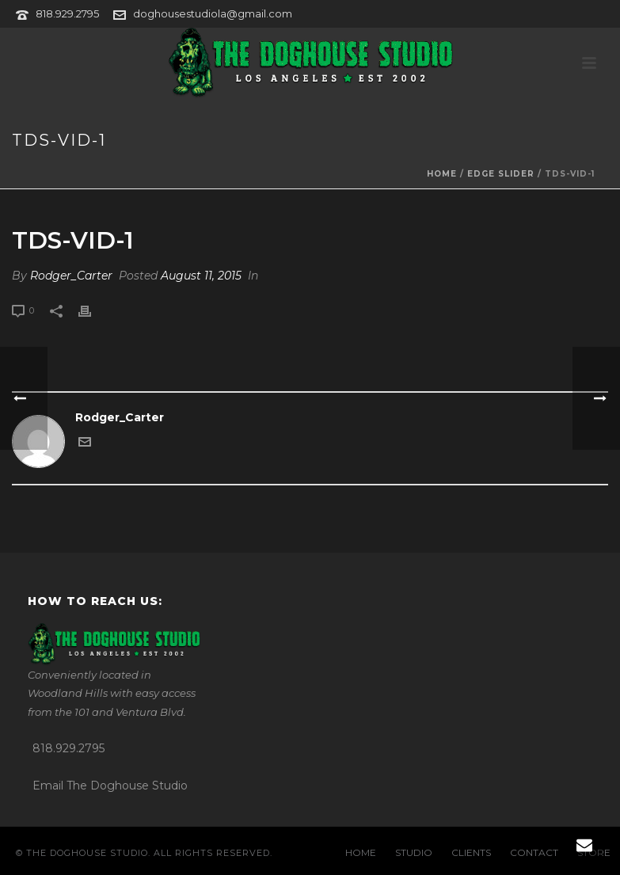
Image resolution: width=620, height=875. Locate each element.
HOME (360, 852)
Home (442, 174)
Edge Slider (500, 174)
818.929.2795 (67, 13)
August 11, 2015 (201, 275)
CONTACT (534, 852)
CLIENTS (471, 852)
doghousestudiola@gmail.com (212, 13)
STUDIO (413, 852)
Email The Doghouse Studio (110, 785)
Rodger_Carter (71, 275)
